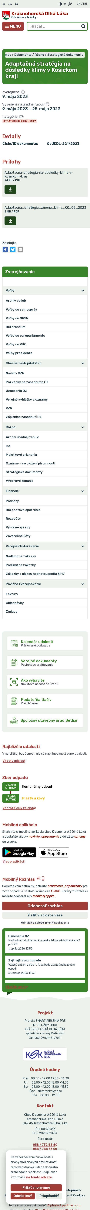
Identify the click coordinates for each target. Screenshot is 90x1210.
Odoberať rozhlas (45, 890)
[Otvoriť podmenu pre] (82, 275)
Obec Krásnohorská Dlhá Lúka (57, 1195)
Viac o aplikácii (14, 846)
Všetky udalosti (14, 745)
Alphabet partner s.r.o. (64, 1190)
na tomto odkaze (23, 1177)
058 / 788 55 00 (45, 1133)
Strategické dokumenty (19, 105)
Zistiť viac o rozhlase (45, 900)
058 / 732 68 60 (45, 1129)
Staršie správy (17, 971)
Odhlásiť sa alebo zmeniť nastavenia (45, 907)
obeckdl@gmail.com (45, 1142)
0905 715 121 (45, 1137)
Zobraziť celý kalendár (19, 792)
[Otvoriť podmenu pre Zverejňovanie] (82, 266)
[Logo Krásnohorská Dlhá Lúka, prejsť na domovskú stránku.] (45, 15)
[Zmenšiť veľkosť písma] (65, 4)
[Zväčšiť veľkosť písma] (70, 4)
